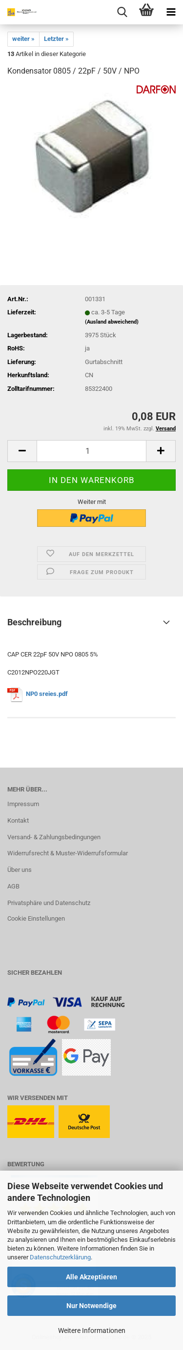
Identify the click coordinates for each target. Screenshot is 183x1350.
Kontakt (18, 820)
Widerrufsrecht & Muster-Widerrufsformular (67, 853)
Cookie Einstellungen (36, 918)
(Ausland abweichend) (112, 322)
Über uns (19, 869)
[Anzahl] (91, 451)
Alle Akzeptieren (91, 1277)
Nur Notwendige (91, 1306)
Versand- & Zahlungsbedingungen (54, 837)
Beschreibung (34, 622)
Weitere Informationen (91, 1330)
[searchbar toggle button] (122, 12)
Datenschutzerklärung (60, 1257)
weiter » (23, 38)
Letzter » (56, 38)
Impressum (23, 804)
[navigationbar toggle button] (171, 12)
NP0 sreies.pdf (47, 693)
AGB (13, 886)
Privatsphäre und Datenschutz (48, 902)
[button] (22, 451)
